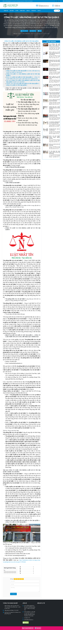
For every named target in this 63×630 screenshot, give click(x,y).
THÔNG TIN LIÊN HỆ (12, 83)
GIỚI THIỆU (12, 10)
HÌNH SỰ (28, 10)
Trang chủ (6, 10)
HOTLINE (56, 4)
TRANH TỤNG (22, 10)
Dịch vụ (19, 33)
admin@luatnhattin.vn (44, 5)
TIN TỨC (39, 10)
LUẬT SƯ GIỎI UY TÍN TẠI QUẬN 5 (22, 77)
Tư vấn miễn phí (24, 30)
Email (39, 30)
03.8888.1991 (57, 5)
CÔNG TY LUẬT (11, 74)
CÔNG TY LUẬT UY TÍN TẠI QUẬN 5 (17, 70)
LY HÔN (16, 10)
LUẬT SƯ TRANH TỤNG (26, 33)
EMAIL (40, 4)
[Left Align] (5, 572)
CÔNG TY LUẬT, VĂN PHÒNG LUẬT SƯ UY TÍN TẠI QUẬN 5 (40, 33)
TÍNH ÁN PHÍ (33, 10)
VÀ (17, 74)
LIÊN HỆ (5, 14)
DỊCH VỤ (9, 77)
